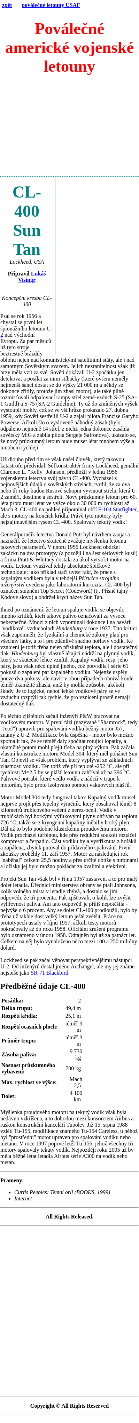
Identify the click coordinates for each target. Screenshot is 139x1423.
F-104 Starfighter (117, 509)
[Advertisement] (69, 129)
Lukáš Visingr (32, 277)
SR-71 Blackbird (49, 973)
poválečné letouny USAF (51, 5)
